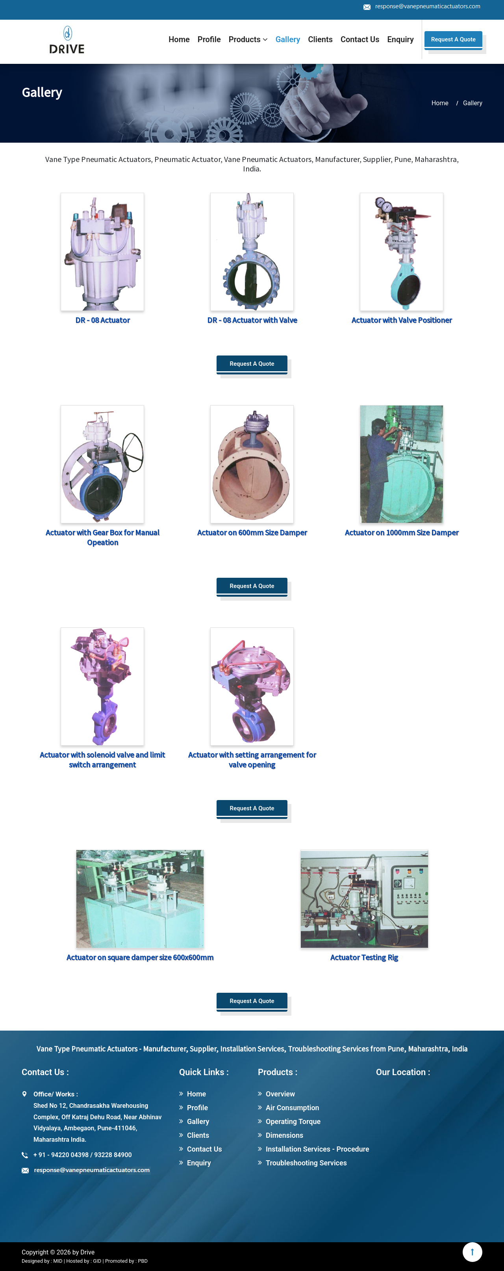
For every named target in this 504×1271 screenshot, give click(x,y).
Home (179, 39)
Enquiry (400, 39)
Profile (209, 39)
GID (97, 1261)
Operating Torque (293, 1121)
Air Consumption (292, 1108)
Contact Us (360, 39)
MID (57, 1261)
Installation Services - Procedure (317, 1149)
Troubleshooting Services (306, 1163)
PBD (143, 1261)
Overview (280, 1094)
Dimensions (284, 1135)
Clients (320, 39)
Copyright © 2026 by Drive (58, 1252)
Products (248, 39)
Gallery (288, 39)
